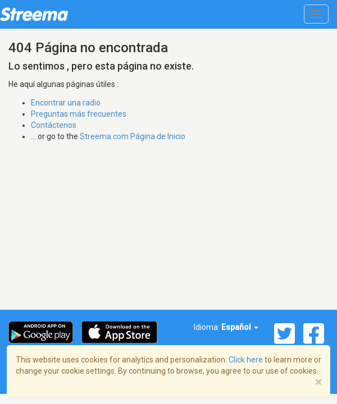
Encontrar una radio (66, 102)
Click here (246, 359)
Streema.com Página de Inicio (132, 136)
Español (239, 327)
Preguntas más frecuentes (78, 113)
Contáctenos (53, 125)
